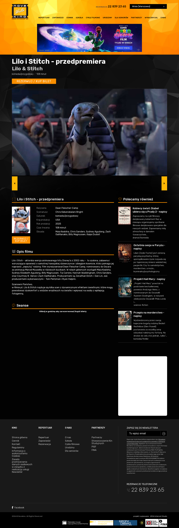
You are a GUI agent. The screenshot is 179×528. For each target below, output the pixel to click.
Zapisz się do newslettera (142, 428)
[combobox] (148, 6)
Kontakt (16, 444)
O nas (163, 18)
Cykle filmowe (93, 18)
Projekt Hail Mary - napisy (149, 279)
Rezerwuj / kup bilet (34, 81)
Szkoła (79, 18)
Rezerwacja (44, 444)
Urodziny (107, 18)
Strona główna (19, 437)
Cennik (69, 18)
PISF (94, 446)
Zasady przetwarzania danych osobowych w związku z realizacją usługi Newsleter (22, 465)
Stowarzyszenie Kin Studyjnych (102, 442)
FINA (94, 450)
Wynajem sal (151, 18)
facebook (18, 507)
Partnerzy (136, 18)
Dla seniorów (121, 18)
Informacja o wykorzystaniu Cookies (19, 453)
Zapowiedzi (58, 18)
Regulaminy (18, 447)
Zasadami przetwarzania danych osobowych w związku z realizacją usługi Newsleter (146, 442)
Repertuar (44, 18)
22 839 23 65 (117, 6)
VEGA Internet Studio (158, 516)
